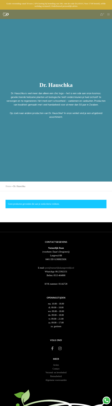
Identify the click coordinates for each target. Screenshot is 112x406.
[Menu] (107, 14)
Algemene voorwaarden (56, 380)
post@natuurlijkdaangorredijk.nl (59, 268)
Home (8, 186)
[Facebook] (52, 348)
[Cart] (100, 14)
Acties (56, 365)
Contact (56, 369)
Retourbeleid (56, 376)
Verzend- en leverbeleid (56, 372)
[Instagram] (60, 348)
